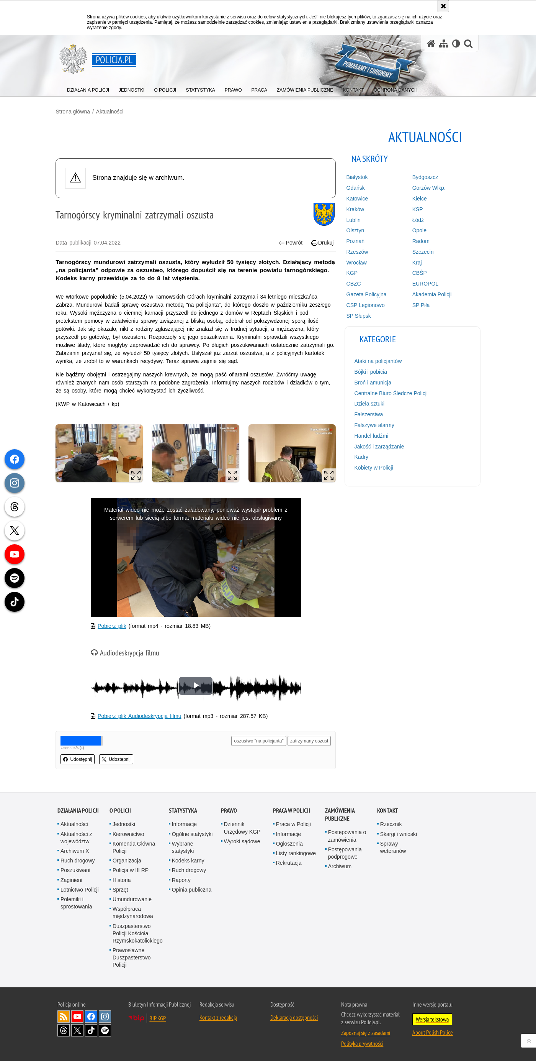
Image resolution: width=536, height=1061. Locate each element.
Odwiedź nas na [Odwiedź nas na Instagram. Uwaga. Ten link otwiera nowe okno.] (105, 1014)
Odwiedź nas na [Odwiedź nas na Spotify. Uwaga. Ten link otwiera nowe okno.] (105, 1028)
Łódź (417, 220)
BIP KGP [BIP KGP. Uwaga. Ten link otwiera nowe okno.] (157, 1016)
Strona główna (74, 111)
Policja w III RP (131, 868)
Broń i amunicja (372, 382)
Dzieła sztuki (369, 404)
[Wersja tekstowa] (456, 43)
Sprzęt (120, 887)
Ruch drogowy (77, 859)
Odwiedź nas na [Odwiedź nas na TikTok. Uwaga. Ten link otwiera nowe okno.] (91, 1028)
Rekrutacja (289, 861)
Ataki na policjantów (377, 361)
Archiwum (339, 864)
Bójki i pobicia (370, 372)
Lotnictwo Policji (79, 887)
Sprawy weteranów (393, 845)
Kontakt (387, 809)
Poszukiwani (75, 868)
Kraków (355, 209)
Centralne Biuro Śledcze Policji (390, 393)
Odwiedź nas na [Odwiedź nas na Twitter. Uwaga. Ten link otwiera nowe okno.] (77, 1028)
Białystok (356, 177)
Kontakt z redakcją (218, 1015)
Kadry (361, 457)
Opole (418, 230)
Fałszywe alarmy (374, 425)
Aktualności (111, 111)
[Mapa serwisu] (443, 43)
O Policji (120, 809)
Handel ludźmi (371, 435)
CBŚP (418, 273)
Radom (419, 241)
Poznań (355, 241)
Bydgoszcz (424, 177)
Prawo (229, 809)
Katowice (357, 198)
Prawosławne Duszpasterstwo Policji (132, 955)
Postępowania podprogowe (345, 850)
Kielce (418, 198)
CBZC (353, 284)
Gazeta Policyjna (366, 294)
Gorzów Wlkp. (427, 188)
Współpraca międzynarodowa (133, 910)
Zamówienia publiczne (340, 813)
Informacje (184, 822)
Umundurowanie (132, 897)
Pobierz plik (113, 624)
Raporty (181, 878)
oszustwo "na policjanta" (258, 739)
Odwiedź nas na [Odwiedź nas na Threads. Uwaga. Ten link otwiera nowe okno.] (63, 1028)
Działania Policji (78, 809)
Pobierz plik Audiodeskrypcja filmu (141, 714)
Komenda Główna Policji (134, 845)
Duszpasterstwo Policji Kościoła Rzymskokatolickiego (138, 931)
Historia (122, 878)
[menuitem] (88, 88)
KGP (351, 273)
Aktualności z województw (76, 835)
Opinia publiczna (192, 887)
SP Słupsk (358, 315)
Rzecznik (391, 822)
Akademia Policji (431, 294)
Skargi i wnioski (398, 832)
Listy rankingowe (296, 851)
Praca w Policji (291, 809)
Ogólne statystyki (192, 832)
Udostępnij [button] (79, 757)
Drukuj (321, 243)
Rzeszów (357, 251)
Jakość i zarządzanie (379, 446)
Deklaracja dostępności (294, 1015)
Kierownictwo (128, 832)
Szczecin (422, 251)
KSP (416, 209)
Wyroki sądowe (242, 839)
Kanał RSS (63, 1014)
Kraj (416, 262)
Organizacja (127, 859)
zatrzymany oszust (309, 739)
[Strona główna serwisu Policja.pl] (431, 43)
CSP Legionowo (365, 305)
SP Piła (420, 305)
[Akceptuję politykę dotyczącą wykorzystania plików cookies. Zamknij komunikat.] (443, 6)
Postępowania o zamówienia (347, 834)
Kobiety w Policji (373, 468)
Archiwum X (74, 849)
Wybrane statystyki (183, 845)
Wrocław (356, 262)
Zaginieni (71, 878)
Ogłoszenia (289, 841)
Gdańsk (355, 188)
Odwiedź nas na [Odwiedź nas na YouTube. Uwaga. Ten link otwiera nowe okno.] (77, 1014)
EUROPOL (424, 284)
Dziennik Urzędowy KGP (242, 826)
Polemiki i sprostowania (76, 900)
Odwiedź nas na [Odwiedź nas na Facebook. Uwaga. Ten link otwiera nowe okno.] (91, 1014)
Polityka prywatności (362, 1041)
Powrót (290, 243)
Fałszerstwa (368, 414)
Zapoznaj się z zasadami (365, 1030)
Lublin (353, 220)
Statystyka (183, 809)
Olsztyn (355, 230)
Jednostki (124, 822)
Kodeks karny (188, 859)
